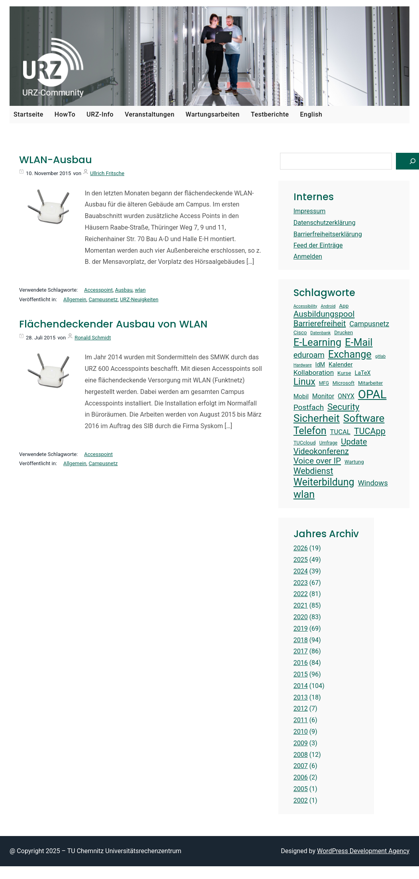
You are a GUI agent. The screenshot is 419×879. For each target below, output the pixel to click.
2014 (301, 686)
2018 (301, 640)
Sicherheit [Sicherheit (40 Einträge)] (317, 418)
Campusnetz (103, 299)
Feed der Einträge (318, 245)
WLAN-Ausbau (55, 160)
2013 (301, 697)
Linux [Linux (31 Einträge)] (304, 381)
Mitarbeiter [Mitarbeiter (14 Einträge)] (370, 383)
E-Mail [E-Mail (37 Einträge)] (358, 342)
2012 (301, 708)
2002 (301, 800)
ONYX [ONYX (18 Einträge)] (346, 396)
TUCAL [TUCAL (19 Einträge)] (340, 432)
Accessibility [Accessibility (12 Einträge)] (305, 306)
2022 (301, 594)
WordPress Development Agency (363, 851)
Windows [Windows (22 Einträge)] (373, 483)
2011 (301, 720)
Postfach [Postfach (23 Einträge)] (309, 407)
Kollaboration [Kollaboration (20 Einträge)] (314, 372)
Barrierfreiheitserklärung (328, 234)
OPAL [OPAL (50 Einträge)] (372, 394)
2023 (301, 583)
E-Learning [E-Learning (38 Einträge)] (317, 342)
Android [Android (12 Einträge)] (328, 306)
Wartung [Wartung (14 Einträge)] (354, 462)
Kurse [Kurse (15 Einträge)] (344, 373)
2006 (301, 777)
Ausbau (124, 290)
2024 (301, 571)
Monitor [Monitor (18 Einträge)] (323, 396)
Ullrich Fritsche (107, 173)
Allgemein (74, 299)
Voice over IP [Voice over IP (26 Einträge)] (317, 461)
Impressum (310, 211)
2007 (301, 766)
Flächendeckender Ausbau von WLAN (113, 324)
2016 (301, 663)
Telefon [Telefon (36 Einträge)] (310, 431)
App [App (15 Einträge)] (344, 306)
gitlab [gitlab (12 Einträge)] (380, 356)
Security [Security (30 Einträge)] (343, 406)
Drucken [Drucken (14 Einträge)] (343, 332)
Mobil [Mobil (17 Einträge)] (301, 396)
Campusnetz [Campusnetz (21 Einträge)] (369, 324)
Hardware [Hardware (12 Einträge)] (303, 365)
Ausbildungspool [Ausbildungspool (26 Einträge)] (324, 314)
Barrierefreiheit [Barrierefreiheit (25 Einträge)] (320, 323)
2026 (301, 548)
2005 (301, 789)
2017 (301, 651)
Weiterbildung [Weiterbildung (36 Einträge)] (324, 482)
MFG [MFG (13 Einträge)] (324, 383)
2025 (301, 559)
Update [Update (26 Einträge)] (354, 441)
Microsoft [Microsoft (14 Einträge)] (343, 383)
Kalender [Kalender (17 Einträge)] (340, 364)
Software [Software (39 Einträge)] (363, 418)
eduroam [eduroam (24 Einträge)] (309, 355)
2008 (301, 754)
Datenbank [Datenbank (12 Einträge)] (320, 333)
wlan (140, 290)
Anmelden (308, 256)
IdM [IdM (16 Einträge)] (320, 364)
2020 (301, 617)
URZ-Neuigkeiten (139, 299)
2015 (301, 674)
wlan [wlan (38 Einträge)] (304, 494)
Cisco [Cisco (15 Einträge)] (300, 332)
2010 (301, 731)
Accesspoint (98, 290)
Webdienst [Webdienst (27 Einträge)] (313, 471)
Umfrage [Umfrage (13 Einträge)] (328, 443)
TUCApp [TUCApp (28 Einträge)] (370, 431)
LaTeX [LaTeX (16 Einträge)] (362, 373)
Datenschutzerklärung (325, 222)
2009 (301, 743)
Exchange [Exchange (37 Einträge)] (350, 354)
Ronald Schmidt (92, 338)
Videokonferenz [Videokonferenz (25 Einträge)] (321, 451)
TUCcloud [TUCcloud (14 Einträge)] (305, 443)
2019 (301, 628)
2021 (301, 605)
